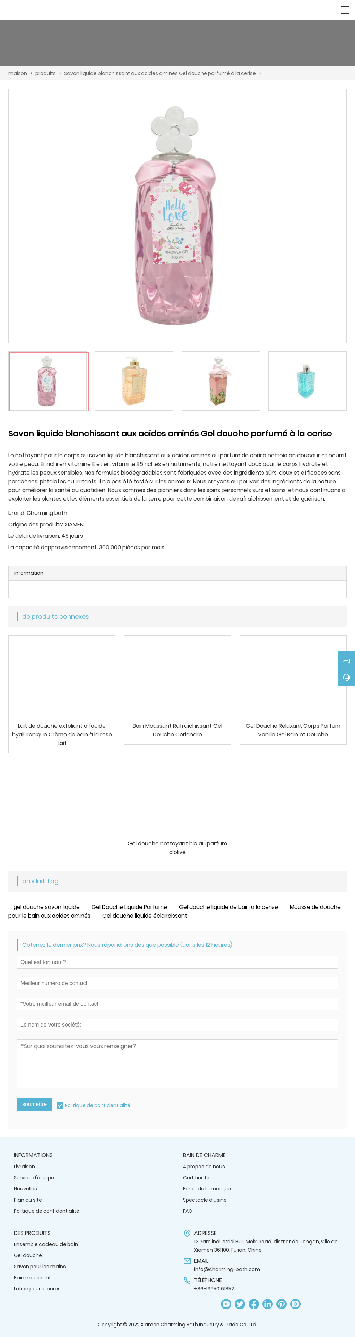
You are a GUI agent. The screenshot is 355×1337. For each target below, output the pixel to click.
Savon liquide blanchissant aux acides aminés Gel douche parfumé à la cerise (160, 73)
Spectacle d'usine (205, 1200)
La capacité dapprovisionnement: (53, 547)
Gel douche (28, 1255)
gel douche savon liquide (47, 907)
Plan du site (28, 1200)
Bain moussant (32, 1278)
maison (17, 73)
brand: (16, 513)
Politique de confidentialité (97, 1105)
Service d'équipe (34, 1178)
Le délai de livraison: (34, 536)
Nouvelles (25, 1189)
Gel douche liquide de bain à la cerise (228, 907)
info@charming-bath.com (227, 1269)
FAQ (187, 1211)
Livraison (24, 1166)
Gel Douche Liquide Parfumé (129, 907)
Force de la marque (207, 1189)
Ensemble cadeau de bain (46, 1244)
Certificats (196, 1178)
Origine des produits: (35, 524)
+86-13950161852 (214, 1289)
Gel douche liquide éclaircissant (144, 916)
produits (45, 73)
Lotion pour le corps (37, 1289)
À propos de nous (204, 1166)
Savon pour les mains (40, 1266)
